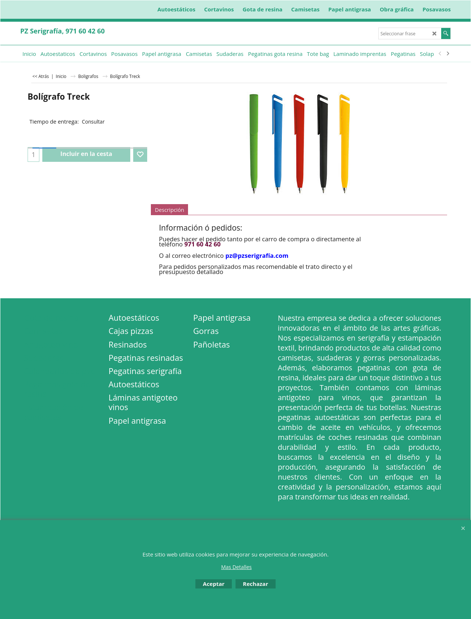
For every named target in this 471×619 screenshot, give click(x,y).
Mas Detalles (236, 566)
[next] (447, 53)
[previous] (440, 53)
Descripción (169, 209)
